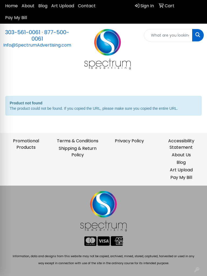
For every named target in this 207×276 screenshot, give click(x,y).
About (28, 6)
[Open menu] (196, 82)
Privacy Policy (129, 141)
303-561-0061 (22, 32)
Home (11, 6)
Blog (42, 6)
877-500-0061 (51, 36)
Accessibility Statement (181, 144)
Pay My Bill (16, 18)
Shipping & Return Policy (77, 151)
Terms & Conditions (77, 141)
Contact (87, 6)
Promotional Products (26, 144)
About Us (181, 155)
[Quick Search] (168, 35)
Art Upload (62, 6)
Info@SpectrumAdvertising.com (37, 45)
